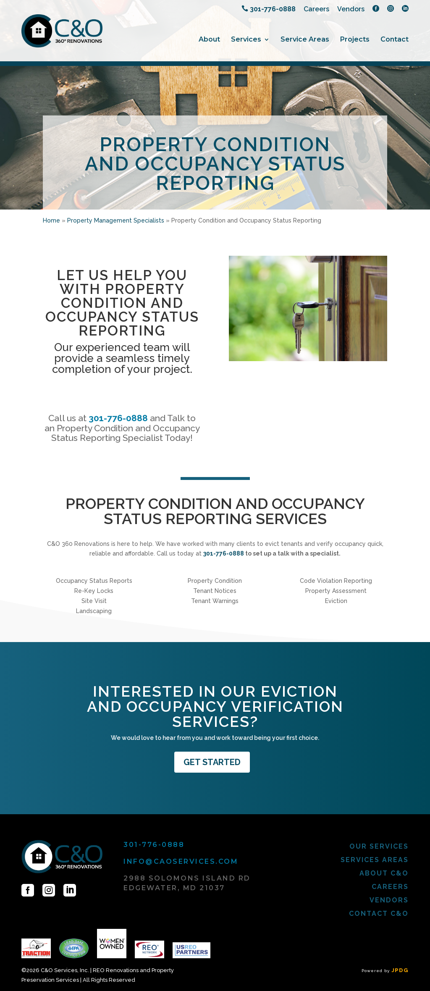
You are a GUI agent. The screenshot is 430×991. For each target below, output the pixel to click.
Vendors (350, 9)
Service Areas (305, 40)
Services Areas (375, 860)
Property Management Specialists (115, 220)
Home (51, 220)
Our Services (379, 846)
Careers (316, 9)
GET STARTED (212, 762)
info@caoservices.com (180, 861)
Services (246, 40)
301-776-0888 (118, 418)
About (209, 40)
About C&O (384, 873)
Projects (355, 40)
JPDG (400, 970)
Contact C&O (379, 914)
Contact (394, 40)
